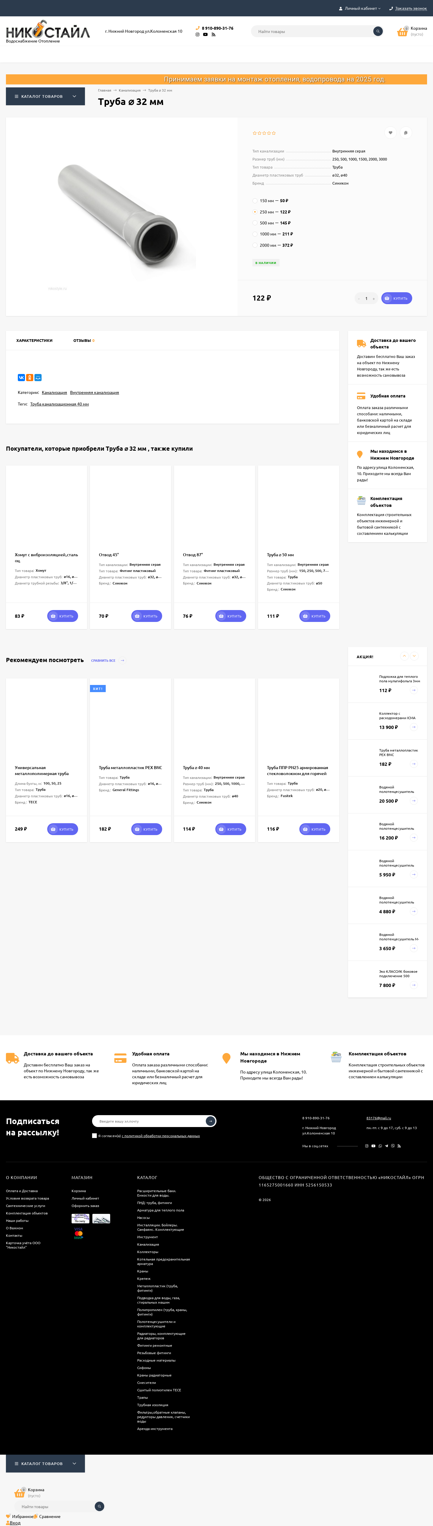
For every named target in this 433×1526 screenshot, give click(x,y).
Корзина (79, 1190)
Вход (13, 1522)
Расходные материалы (156, 1360)
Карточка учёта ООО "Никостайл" (23, 1245)
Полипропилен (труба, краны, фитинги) (162, 1311)
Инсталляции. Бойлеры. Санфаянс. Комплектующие (160, 1227)
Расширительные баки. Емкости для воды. (156, 1192)
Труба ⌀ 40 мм (196, 767)
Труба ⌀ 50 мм (280, 554)
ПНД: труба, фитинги (154, 1202)
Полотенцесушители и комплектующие (156, 1323)
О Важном (14, 1227)
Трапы (142, 1397)
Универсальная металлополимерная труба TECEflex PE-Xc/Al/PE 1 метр (42, 773)
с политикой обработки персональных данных (161, 1135)
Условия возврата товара (27, 1198)
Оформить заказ (85, 1205)
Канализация (130, 90)
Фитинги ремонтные (154, 1345)
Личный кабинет (85, 1198)
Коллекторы (147, 1251)
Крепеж (144, 1278)
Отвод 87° (193, 554)
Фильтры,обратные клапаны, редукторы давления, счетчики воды (163, 1416)
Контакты (14, 1235)
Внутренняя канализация (94, 392)
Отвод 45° (109, 554)
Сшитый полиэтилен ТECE (159, 1389)
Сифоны (144, 1367)
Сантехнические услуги (25, 1205)
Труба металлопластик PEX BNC (130, 767)
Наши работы (17, 1220)
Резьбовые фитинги (154, 1352)
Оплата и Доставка (22, 1190)
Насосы (143, 1217)
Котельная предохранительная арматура (163, 1261)
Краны (142, 1271)
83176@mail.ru (378, 1117)
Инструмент (147, 1236)
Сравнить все (109, 660)
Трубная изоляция (152, 1404)
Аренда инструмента (155, 1428)
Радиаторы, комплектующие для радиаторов (161, 1335)
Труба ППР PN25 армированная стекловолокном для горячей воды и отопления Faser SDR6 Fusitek (297, 776)
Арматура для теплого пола (160, 1210)
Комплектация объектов (27, 1213)
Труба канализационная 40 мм (59, 403)
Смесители (146, 1382)
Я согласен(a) (146, 1135)
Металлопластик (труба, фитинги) (157, 1288)
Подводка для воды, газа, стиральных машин (158, 1300)
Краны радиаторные (154, 1375)
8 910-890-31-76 (316, 1117)
